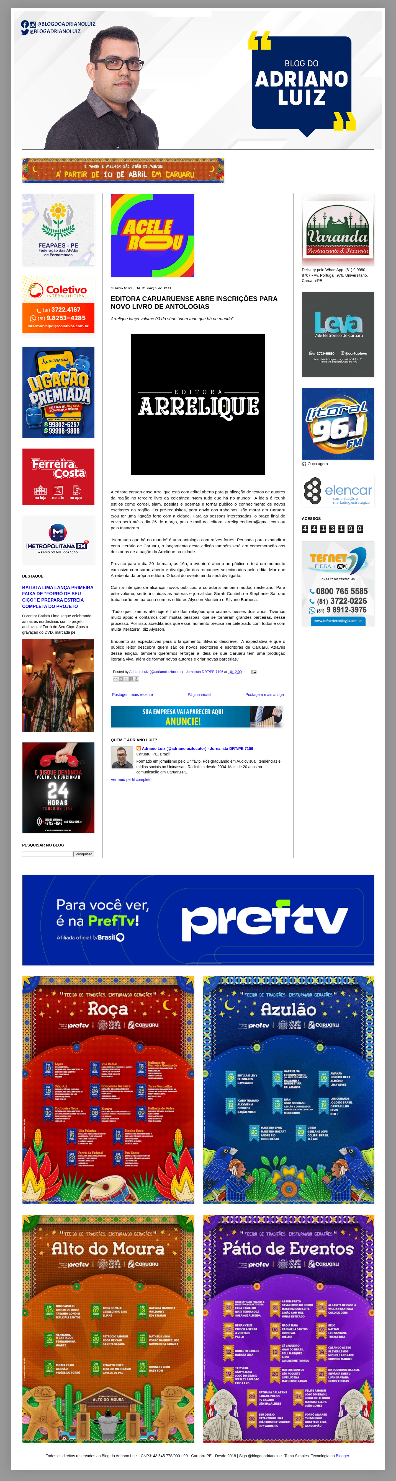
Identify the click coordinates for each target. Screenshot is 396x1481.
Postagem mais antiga (264, 694)
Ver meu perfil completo (131, 779)
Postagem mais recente (132, 694)
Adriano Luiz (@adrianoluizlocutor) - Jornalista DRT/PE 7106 (197, 748)
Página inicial (199, 694)
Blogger (342, 1456)
